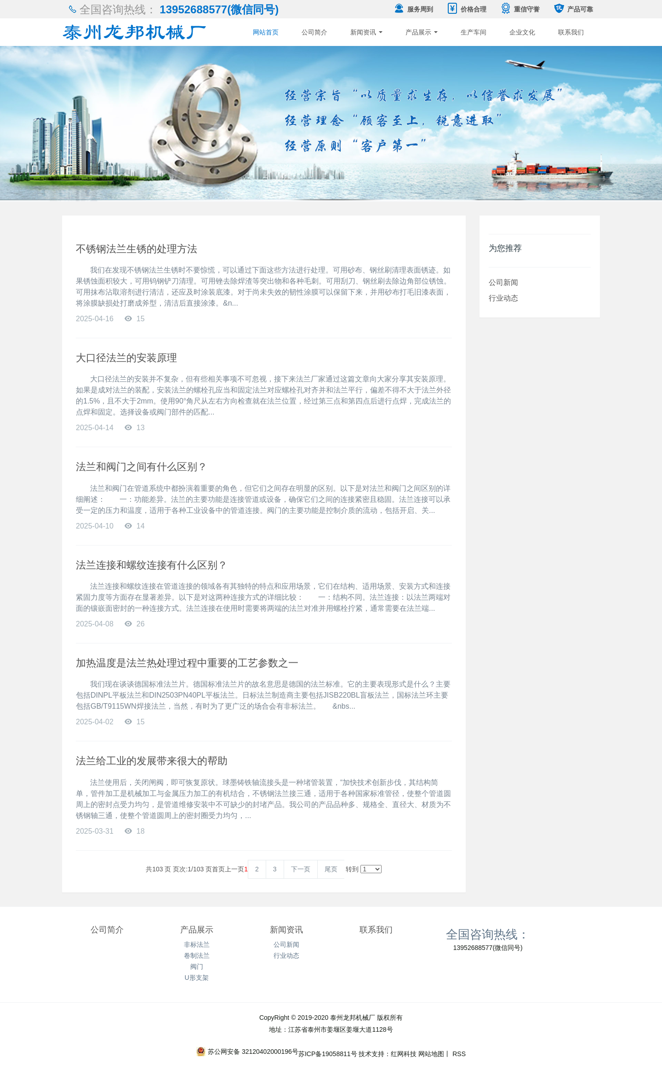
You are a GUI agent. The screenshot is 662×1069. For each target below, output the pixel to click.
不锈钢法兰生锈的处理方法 (136, 249)
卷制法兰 (197, 955)
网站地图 (431, 1054)
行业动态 (503, 297)
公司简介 (314, 32)
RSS (458, 1054)
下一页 (300, 869)
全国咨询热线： (488, 934)
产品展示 (421, 32)
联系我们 (571, 32)
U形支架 (196, 977)
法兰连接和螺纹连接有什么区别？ (152, 565)
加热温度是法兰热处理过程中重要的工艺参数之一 (187, 663)
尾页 (331, 869)
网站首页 (266, 32)
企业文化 (522, 32)
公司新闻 (503, 282)
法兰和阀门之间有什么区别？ (141, 466)
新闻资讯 (366, 32)
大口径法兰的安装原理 (126, 358)
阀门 (196, 966)
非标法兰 (197, 944)
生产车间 (473, 32)
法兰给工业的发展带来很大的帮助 (152, 761)
